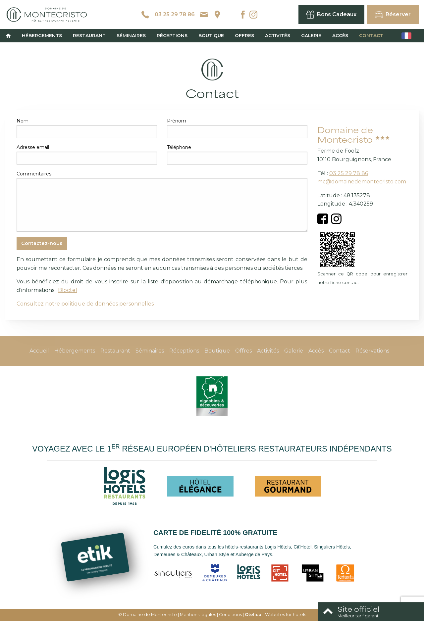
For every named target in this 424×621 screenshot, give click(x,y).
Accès (340, 35)
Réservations (372, 351)
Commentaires (34, 174)
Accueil (39, 351)
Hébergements (42, 35)
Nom (22, 121)
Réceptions (172, 35)
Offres (244, 35)
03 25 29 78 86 (348, 173)
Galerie (311, 35)
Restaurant (89, 35)
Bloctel (67, 290)
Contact (371, 35)
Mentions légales (198, 614)
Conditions (230, 614)
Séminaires (131, 35)
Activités (277, 35)
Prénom (176, 121)
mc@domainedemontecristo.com (361, 181)
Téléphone (179, 147)
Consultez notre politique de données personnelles (85, 304)
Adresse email (33, 147)
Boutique (211, 35)
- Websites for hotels (275, 614)
